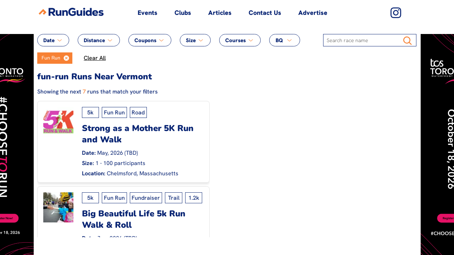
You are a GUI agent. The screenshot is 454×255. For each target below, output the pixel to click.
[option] (49, 58)
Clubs (183, 12)
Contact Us (265, 12)
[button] (66, 58)
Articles (220, 12)
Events (147, 12)
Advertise (312, 12)
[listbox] (55, 58)
